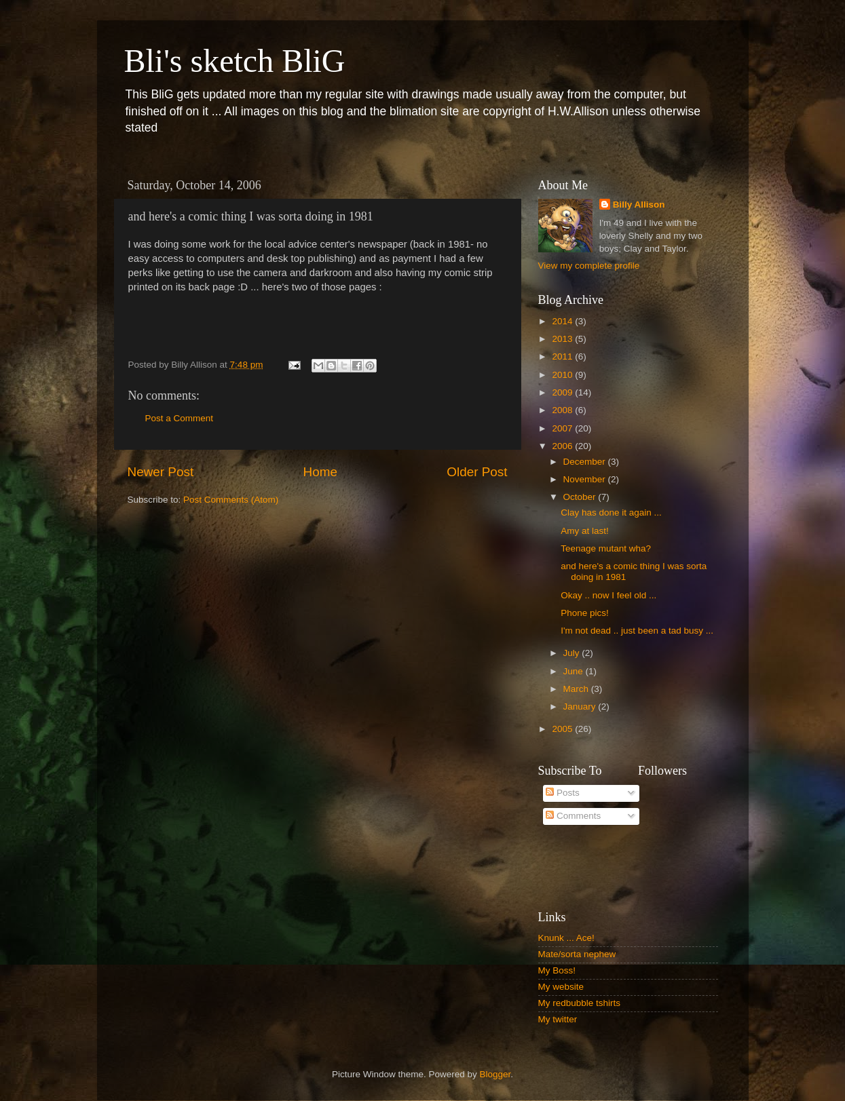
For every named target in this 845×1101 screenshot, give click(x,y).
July (572, 653)
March (577, 689)
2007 (563, 428)
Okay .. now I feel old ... (608, 595)
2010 (563, 375)
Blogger (495, 1074)
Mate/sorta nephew (577, 954)
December (585, 462)
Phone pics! (585, 613)
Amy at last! (585, 531)
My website (561, 987)
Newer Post (161, 472)
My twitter (558, 1019)
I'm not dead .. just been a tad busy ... (637, 630)
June (574, 671)
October (581, 497)
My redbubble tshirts (579, 1003)
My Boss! (557, 970)
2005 (563, 729)
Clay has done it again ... (611, 512)
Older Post (477, 472)
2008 (563, 410)
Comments (573, 816)
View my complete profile (589, 265)
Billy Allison (639, 204)
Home (320, 472)
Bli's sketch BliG (234, 61)
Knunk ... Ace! (566, 938)
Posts (563, 793)
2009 (563, 392)
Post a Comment (179, 418)
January (581, 706)
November (585, 479)
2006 (563, 446)
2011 (563, 356)
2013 (563, 339)
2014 (563, 321)
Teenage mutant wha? (606, 548)
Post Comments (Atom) (230, 500)
